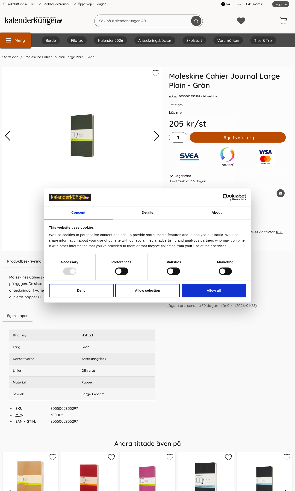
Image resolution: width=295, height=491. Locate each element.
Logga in (280, 4)
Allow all (214, 290)
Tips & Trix (263, 40)
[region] (82, 316)
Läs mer (176, 112)
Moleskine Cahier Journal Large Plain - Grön (59, 57)
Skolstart (194, 40)
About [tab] (217, 212)
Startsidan (10, 57)
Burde (51, 40)
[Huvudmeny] (15, 40)
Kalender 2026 (110, 40)
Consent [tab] (78, 212)
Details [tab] (147, 212)
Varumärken (228, 40)
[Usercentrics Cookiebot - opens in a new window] (226, 197)
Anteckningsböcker (154, 40)
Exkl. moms (254, 4)
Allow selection (147, 290)
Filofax (77, 40)
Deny (81, 290)
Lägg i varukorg (237, 137)
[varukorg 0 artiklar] (284, 21)
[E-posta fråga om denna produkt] (281, 193)
